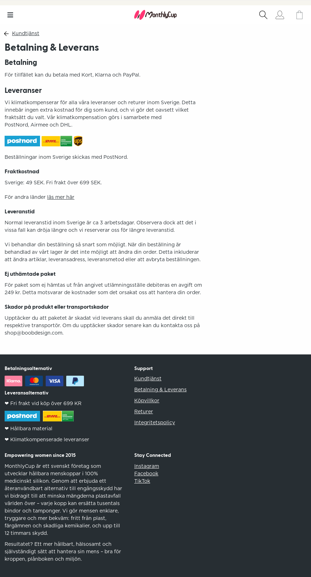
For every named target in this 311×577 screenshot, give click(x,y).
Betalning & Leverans (160, 389)
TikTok (142, 481)
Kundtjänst (25, 33)
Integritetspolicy (154, 422)
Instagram (146, 466)
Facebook (146, 473)
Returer (143, 411)
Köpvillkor (146, 400)
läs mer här (60, 197)
